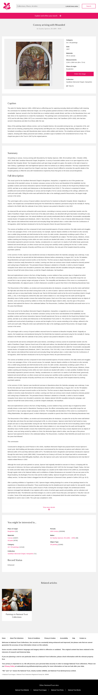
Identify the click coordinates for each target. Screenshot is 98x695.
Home (3, 638)
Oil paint (10, 540)
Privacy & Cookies (50, 638)
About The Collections (17, 638)
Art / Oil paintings (13, 547)
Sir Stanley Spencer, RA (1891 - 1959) (62, 538)
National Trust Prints (57, 690)
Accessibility (64, 638)
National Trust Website (22, 690)
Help (73, 638)
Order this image (80, 74)
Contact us (82, 638)
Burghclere (11, 531)
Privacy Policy (10, 666)
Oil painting (54, 544)
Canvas (10, 538)
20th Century (54, 531)
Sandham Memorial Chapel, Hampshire (20, 553)
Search (88, 6)
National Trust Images (40, 690)
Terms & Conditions (34, 638)
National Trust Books (74, 690)
